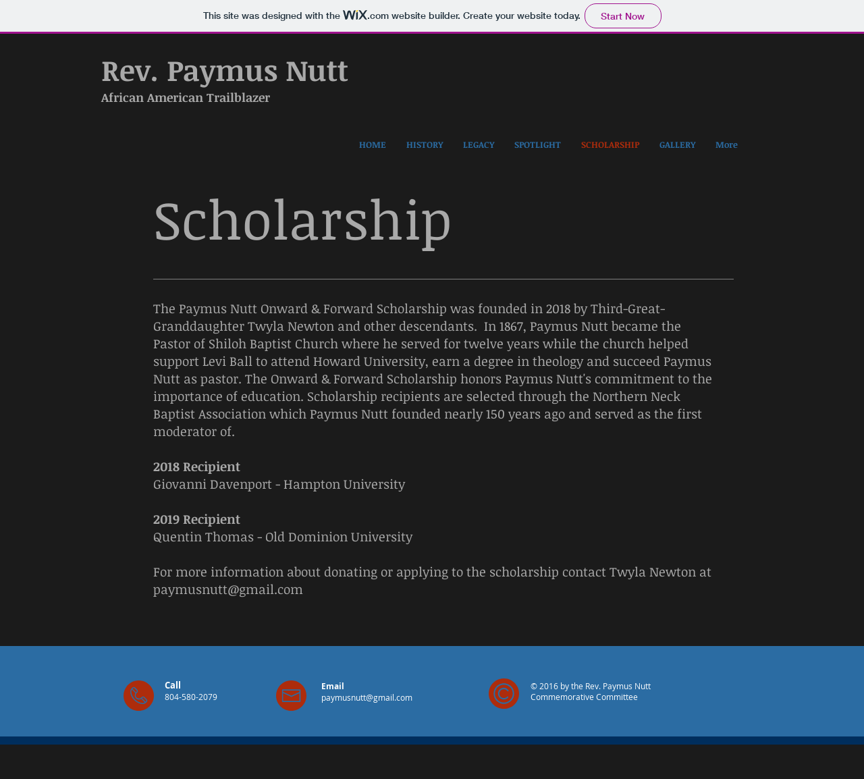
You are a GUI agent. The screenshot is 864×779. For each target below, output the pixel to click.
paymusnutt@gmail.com (228, 589)
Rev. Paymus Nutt (224, 69)
